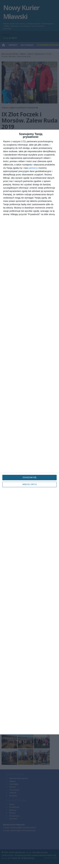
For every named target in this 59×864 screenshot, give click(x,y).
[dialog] (29, 432)
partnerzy (33, 168)
